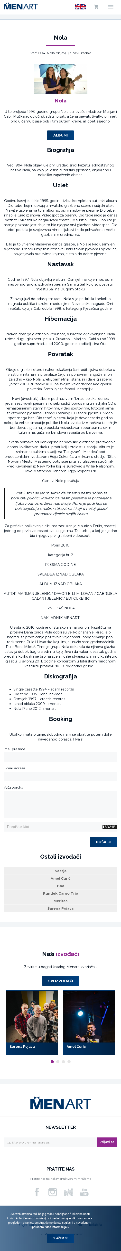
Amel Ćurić (60, 878)
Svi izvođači (60, 981)
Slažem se (60, 1238)
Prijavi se (107, 1142)
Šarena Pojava (60, 908)
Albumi (60, 135)
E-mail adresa (14, 768)
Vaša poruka (13, 787)
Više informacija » (57, 1227)
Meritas (60, 901)
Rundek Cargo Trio (60, 893)
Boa (60, 886)
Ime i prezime (14, 749)
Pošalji (103, 842)
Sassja (60, 871)
